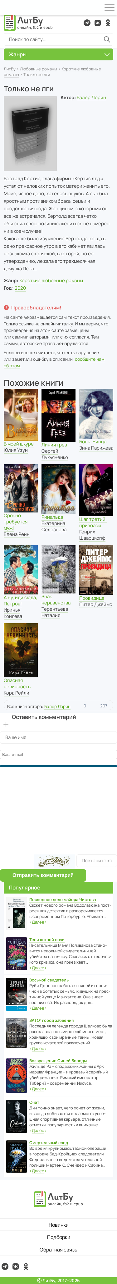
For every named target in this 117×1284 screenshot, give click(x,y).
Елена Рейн (17, 534)
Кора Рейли (16, 693)
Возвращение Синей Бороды (58, 1060)
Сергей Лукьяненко (54, 454)
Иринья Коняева (13, 613)
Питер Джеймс (95, 604)
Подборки (58, 1237)
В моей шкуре (19, 444)
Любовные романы (38, 69)
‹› (38, 922)
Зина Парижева (96, 448)
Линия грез (54, 444)
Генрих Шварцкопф (92, 534)
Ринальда (52, 517)
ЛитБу (10, 69)
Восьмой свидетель (49, 980)
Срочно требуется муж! (15, 521)
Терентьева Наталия (54, 612)
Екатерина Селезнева (53, 526)
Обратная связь (58, 1249)
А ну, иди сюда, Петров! (20, 600)
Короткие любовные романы (51, 280)
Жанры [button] (59, 54)
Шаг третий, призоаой (93, 522)
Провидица (91, 598)
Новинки (59, 1224)
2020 (20, 288)
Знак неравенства (56, 599)
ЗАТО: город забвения (51, 1020)
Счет (34, 1102)
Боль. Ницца (92, 441)
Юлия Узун (16, 450)
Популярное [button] (24, 887)
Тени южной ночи (47, 939)
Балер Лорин (91, 97)
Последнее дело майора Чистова (62, 899)
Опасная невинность (17, 683)
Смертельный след (48, 1142)
